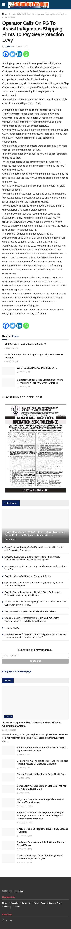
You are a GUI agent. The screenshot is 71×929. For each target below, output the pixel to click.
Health (8, 717)
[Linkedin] (19, 54)
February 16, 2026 (25, 836)
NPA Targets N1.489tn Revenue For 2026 (25, 344)
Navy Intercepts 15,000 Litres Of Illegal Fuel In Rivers (30, 611)
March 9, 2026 (23, 768)
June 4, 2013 (22, 46)
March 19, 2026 (23, 387)
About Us (14, 903)
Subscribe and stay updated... (35, 650)
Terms (17, 906)
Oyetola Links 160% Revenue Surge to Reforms (27, 576)
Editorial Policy (55, 903)
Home (4, 14)
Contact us (26, 903)
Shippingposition (16, 891)
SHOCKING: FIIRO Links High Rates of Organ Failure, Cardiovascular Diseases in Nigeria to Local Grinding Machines (40, 815)
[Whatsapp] (26, 54)
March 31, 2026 (11, 348)
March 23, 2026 (23, 372)
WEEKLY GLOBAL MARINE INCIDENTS (37, 368)
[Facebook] (6, 54)
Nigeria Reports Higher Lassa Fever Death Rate (41, 774)
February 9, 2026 (24, 849)
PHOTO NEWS (11, 628)
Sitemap (7, 906)
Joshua (8, 46)
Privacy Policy (40, 903)
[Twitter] (12, 54)
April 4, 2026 (10, 539)
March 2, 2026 (23, 793)
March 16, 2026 (9, 730)
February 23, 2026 (25, 806)
